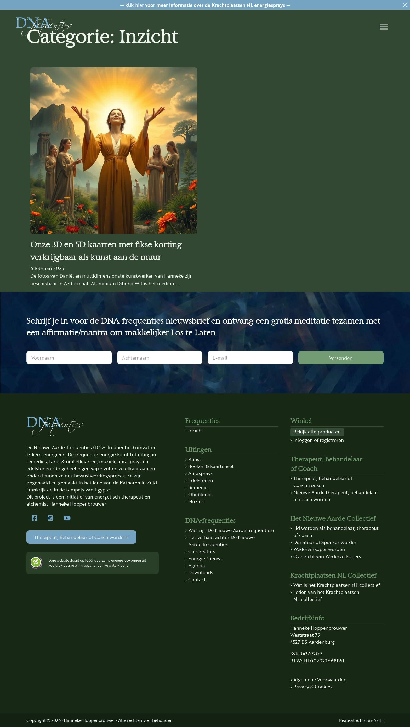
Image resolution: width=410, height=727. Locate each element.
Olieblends (200, 494)
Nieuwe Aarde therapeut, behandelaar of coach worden (335, 495)
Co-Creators (201, 551)
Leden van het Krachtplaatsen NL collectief (326, 595)
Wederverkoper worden (319, 549)
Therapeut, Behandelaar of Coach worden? (81, 537)
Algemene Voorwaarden (319, 679)
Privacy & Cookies (312, 686)
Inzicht (195, 430)
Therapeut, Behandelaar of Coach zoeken (322, 481)
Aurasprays (200, 473)
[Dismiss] (405, 5)
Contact (197, 579)
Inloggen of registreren (318, 440)
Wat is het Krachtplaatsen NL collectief (336, 585)
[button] (383, 27)
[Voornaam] (69, 357)
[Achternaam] (160, 357)
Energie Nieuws (205, 558)
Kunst (194, 459)
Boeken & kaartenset (211, 466)
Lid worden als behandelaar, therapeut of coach (336, 531)
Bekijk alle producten (317, 431)
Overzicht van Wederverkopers (327, 556)
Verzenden (340, 358)
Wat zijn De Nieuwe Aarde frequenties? (231, 530)
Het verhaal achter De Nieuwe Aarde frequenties (221, 540)
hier (139, 5)
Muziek (196, 501)
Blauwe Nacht (372, 720)
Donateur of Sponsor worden (325, 542)
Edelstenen (200, 480)
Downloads (200, 572)
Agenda (196, 565)
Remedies (199, 487)
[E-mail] (250, 357)
